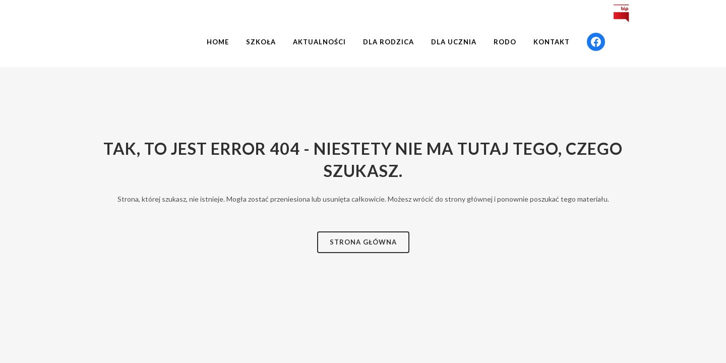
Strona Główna (363, 242)
